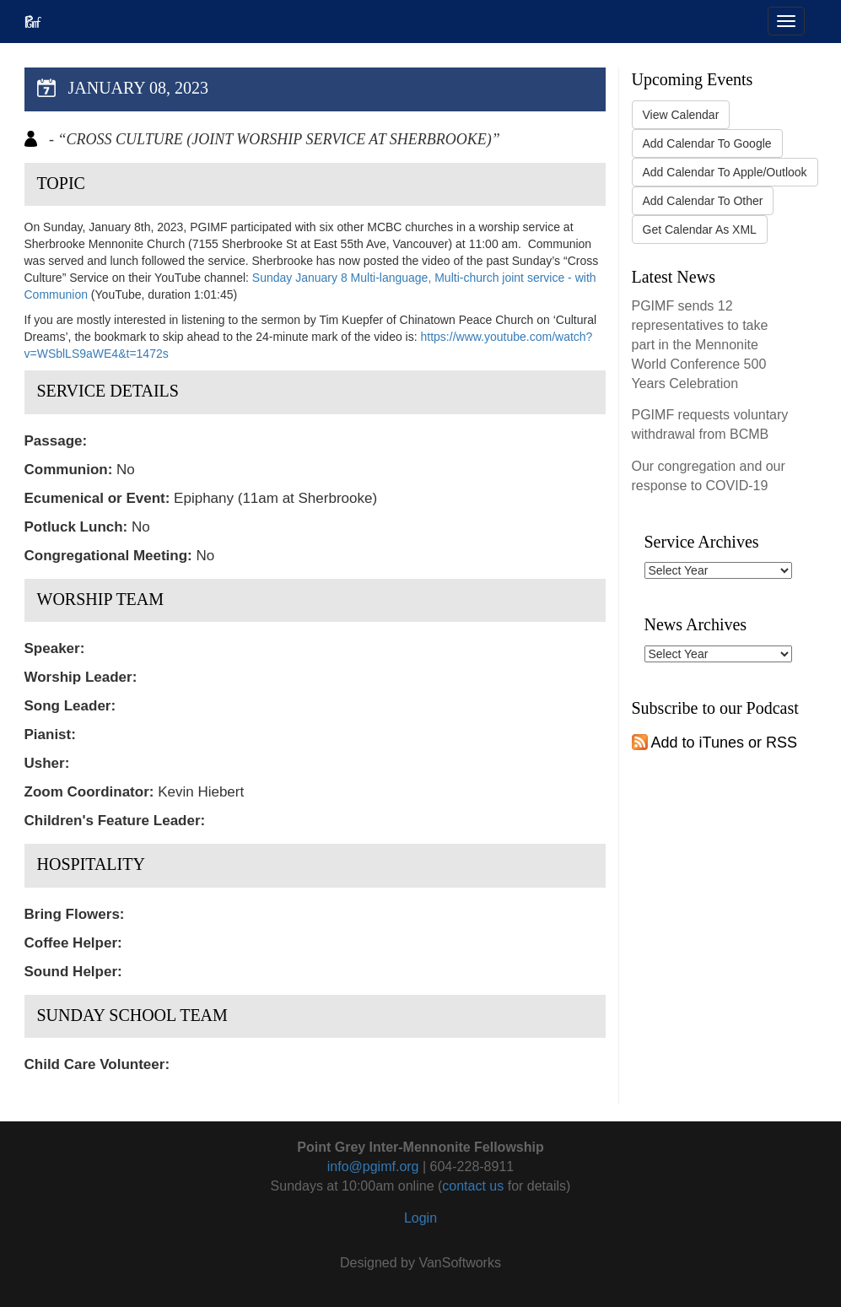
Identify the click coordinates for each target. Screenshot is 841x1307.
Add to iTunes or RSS (714, 742)
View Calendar (681, 115)
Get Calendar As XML (700, 229)
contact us (473, 1186)
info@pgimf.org (373, 1166)
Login (420, 1218)
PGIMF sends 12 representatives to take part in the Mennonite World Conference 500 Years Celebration (700, 344)
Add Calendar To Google (707, 143)
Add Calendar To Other (703, 201)
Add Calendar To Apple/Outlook (725, 172)
